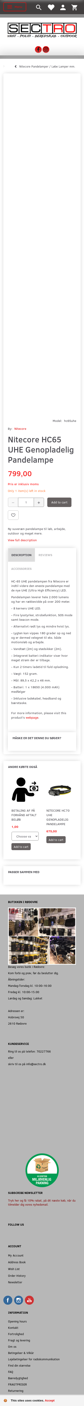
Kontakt (13, 1327)
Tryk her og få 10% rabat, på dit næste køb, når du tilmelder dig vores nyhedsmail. (41, 1202)
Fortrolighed (16, 1334)
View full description (22, 540)
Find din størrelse (19, 1365)
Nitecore (20, 428)
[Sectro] (42, 29)
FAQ (10, 1372)
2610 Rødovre (17, 1023)
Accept (49, 1400)
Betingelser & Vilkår (21, 1353)
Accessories (21, 568)
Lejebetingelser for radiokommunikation (34, 1359)
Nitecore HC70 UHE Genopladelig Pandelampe (58, 817)
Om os (12, 1346)
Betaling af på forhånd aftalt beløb (24, 815)
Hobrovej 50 (16, 1017)
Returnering (15, 1390)
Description (21, 555)
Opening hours (17, 1321)
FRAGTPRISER (17, 1384)
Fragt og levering (19, 1340)
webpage (32, 717)
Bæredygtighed (18, 1378)
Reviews (45, 555)
